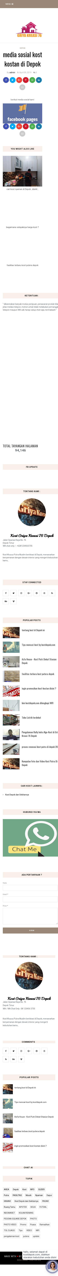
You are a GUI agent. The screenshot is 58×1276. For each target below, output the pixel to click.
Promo (23, 1224)
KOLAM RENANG (26, 1213)
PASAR (45, 1201)
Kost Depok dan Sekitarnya (17, 795)
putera (26, 1236)
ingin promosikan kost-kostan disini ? (30, 1146)
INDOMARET (9, 1213)
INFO (32, 1189)
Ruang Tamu (9, 1207)
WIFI (37, 1230)
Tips (21, 1230)
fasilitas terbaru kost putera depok (29, 1131)
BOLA (33, 1207)
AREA (6, 1189)
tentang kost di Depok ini (25, 1088)
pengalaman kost (11, 1236)
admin (12, 72)
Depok (22, 48)
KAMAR (7, 1201)
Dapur (49, 1195)
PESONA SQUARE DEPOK (15, 1219)
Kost (24, 1189)
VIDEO (29, 1230)
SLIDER (41, 1189)
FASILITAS (17, 1195)
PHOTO (33, 1219)
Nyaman (39, 1195)
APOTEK (23, 1207)
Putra (6, 1195)
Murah (28, 1195)
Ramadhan (44, 1224)
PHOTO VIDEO (10, 1224)
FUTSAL (43, 1207)
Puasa (33, 1224)
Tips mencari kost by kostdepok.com (30, 1102)
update (36, 1236)
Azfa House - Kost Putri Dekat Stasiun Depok (34, 1117)
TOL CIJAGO (9, 1230)
